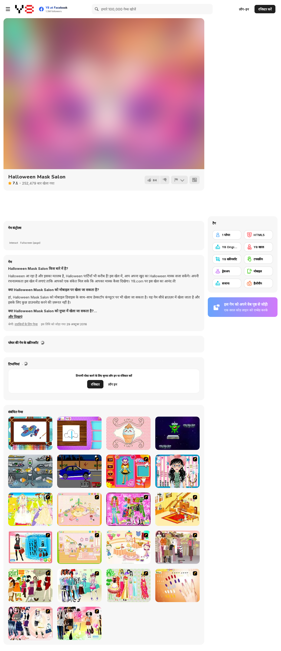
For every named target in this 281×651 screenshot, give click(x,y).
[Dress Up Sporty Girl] (30, 623)
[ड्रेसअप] (226, 271)
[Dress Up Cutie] (177, 471)
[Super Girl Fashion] (30, 585)
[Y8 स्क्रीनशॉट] (226, 259)
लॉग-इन (244, 9)
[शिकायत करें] (179, 180)
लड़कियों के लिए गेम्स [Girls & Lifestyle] (26, 324)
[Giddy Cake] (128, 433)
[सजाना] (226, 283)
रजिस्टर (95, 384)
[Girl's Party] (128, 547)
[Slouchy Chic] (79, 623)
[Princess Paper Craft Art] (79, 433)
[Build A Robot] (30, 471)
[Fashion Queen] (30, 547)
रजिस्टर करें (265, 9)
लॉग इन (112, 384)
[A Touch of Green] (128, 509)
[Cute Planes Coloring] (30, 433)
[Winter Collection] (79, 585)
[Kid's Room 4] (79, 509)
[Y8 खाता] (258, 247)
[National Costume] (128, 585)
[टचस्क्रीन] (258, 259)
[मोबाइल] (258, 271)
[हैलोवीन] (258, 283)
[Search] (97, 9)
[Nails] (177, 585)
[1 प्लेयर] (226, 235)
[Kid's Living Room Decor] (177, 509)
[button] (15, 316)
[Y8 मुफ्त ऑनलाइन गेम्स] (24, 9)
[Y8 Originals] (226, 247)
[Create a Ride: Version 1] (79, 471)
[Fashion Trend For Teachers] (177, 547)
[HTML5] (258, 235)
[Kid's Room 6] (79, 547)
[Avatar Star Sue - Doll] (128, 471)
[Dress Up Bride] (30, 509)
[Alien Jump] (177, 433)
